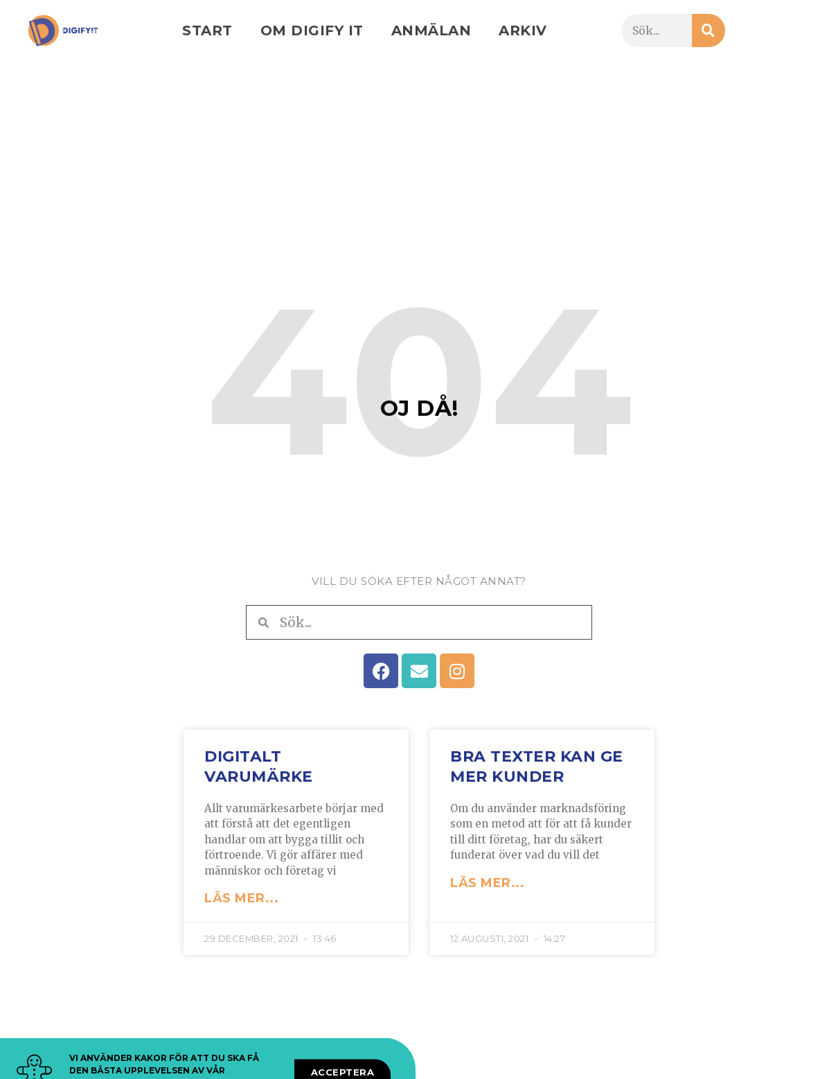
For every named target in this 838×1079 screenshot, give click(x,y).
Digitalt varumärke (258, 766)
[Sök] (708, 30)
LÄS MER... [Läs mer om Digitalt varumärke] (241, 898)
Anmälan (431, 30)
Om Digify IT (312, 30)
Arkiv (523, 30)
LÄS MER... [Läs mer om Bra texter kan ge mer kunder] (487, 883)
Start (207, 30)
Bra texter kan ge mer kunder (536, 766)
